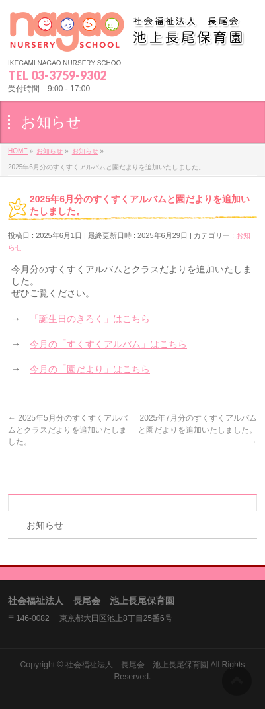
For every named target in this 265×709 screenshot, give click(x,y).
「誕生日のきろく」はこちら (90, 318)
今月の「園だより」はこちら (90, 369)
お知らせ (44, 525)
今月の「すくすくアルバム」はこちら (108, 344)
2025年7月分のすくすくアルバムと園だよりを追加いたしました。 (197, 429)
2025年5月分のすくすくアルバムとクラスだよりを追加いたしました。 (68, 429)
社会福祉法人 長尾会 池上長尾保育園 (136, 664)
